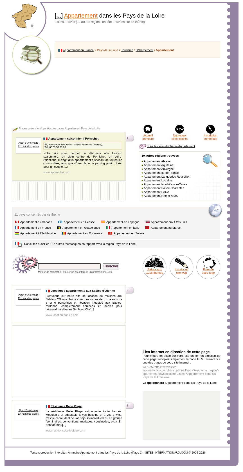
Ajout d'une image (28, 142)
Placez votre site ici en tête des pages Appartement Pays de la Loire (59, 128)
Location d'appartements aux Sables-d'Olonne (83, 290)
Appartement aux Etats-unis (169, 222)
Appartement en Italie (126, 227)
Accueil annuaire (148, 137)
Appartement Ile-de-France (161, 172)
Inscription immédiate (210, 137)
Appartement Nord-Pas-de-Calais (165, 184)
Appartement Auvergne (159, 169)
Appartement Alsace (157, 161)
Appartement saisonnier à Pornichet (73, 138)
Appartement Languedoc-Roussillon (167, 176)
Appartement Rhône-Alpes (161, 195)
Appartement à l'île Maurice (38, 233)
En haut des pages (28, 146)
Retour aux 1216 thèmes (154, 271)
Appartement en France (78, 50)
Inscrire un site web (182, 271)
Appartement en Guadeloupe (81, 227)
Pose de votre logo (208, 271)
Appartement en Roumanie (84, 233)
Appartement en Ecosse (79, 222)
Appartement (81, 15)
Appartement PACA (156, 192)
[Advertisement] (137, 90)
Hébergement (144, 50)
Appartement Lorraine (158, 180)
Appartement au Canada (36, 222)
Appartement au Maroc (165, 227)
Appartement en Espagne (122, 222)
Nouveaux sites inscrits (180, 137)
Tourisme (127, 50)
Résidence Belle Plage (66, 406)
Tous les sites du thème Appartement (171, 146)
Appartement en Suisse (129, 233)
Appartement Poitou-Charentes (164, 188)
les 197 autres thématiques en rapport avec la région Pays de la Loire (90, 244)
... (58, 15)
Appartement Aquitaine (158, 165)
